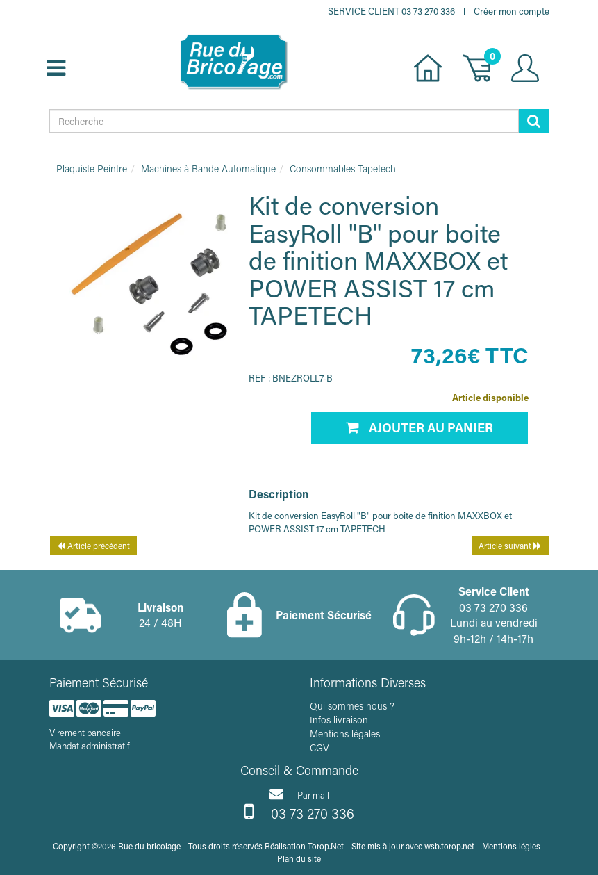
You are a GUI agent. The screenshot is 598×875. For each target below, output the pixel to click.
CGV (319, 747)
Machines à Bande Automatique (208, 168)
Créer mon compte (511, 11)
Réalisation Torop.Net (304, 845)
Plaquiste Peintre (91, 168)
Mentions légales (345, 733)
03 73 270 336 (299, 811)
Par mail (299, 794)
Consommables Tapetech (343, 168)
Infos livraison (339, 719)
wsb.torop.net (449, 845)
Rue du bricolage (149, 845)
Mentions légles (511, 845)
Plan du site (299, 858)
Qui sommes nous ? (352, 705)
